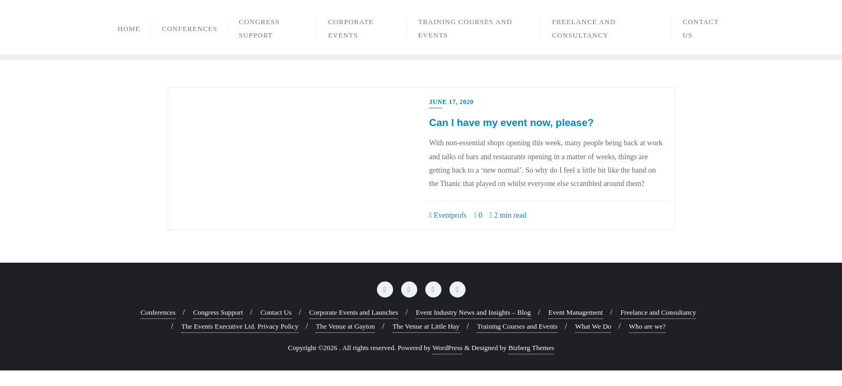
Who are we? (647, 326)
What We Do (593, 326)
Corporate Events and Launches (353, 312)
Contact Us (276, 312)
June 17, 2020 (451, 102)
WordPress (447, 348)
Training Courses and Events (517, 326)
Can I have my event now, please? (511, 122)
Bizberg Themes (531, 348)
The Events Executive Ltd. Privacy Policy (240, 326)
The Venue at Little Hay (426, 326)
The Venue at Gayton (345, 326)
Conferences (158, 312)
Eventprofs (448, 215)
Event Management (575, 312)
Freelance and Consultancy (658, 312)
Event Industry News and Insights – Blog (473, 312)
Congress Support (218, 312)
